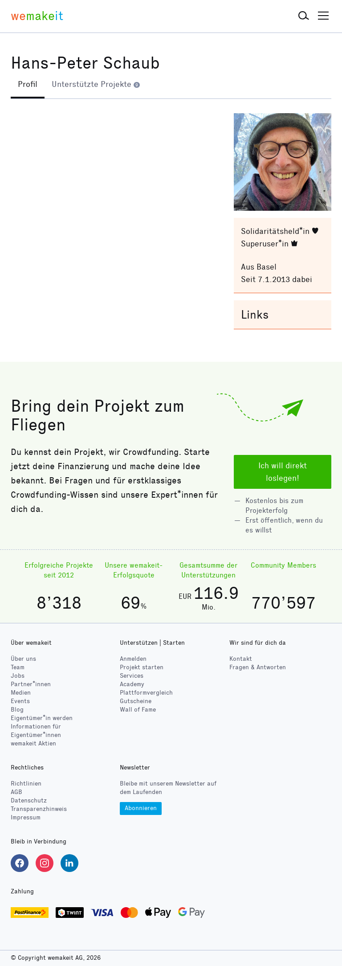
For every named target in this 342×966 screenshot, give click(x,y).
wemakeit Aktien (33, 743)
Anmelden (133, 659)
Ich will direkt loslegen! (282, 472)
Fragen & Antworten (257, 667)
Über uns (23, 659)
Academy (132, 684)
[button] (304, 16)
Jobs (17, 675)
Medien (21, 692)
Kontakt (240, 659)
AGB (16, 792)
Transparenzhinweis (39, 809)
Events (20, 701)
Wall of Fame (138, 709)
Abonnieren (141, 808)
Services (131, 675)
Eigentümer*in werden (42, 718)
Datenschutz (29, 801)
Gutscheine (135, 701)
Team (17, 667)
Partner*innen (31, 684)
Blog (17, 709)
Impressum (26, 818)
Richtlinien (26, 784)
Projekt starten (141, 667)
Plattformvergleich (146, 692)
